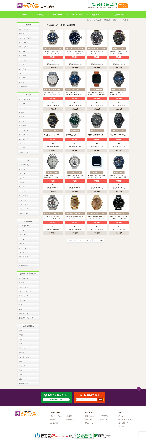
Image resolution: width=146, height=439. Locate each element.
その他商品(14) (23, 383)
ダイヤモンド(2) (23, 313)
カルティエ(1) (23, 191)
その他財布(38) (23, 213)
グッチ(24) (22, 178)
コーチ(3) (21, 182)
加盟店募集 (69, 416)
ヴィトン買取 (77, 15)
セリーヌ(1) (22, 148)
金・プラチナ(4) (23, 278)
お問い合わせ (122, 416)
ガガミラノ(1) (23, 69)
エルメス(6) (22, 103)
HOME (24, 15)
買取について (89, 423)
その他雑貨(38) (23, 265)
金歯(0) (21, 309)
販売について (89, 419)
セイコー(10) (22, 60)
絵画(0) (21, 370)
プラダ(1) (21, 243)
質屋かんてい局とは (56, 416)
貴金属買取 (119, 15)
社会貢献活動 (54, 423)
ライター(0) (22, 366)
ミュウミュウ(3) (23, 139)
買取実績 (40, 15)
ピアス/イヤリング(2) (25, 291)
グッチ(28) (22, 239)
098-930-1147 (104, 4)
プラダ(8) (21, 187)
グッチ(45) (22, 112)
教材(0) (21, 361)
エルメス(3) (22, 78)
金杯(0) (21, 304)
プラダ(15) (22, 121)
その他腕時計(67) (24, 86)
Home (89, 20)
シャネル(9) (22, 173)
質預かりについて (99, 15)
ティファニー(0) (23, 130)
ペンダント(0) (23, 300)
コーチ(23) (22, 117)
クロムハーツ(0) (23, 134)
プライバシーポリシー (124, 419)
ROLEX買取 (58, 15)
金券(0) (21, 335)
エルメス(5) (22, 169)
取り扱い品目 (104, 419)
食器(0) (21, 379)
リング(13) (22, 282)
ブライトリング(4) (24, 47)
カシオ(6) (21, 64)
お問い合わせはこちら (123, 5)
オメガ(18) (22, 33)
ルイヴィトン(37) (24, 165)
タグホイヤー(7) (23, 42)
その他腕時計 (124, 20)
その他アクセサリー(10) (26, 318)
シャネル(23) (22, 108)
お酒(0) (21, 330)
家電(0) (21, 343)
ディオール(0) (23, 143)
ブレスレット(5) (23, 296)
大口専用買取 (104, 416)
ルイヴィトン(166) (24, 99)
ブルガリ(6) (22, 51)
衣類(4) (21, 374)
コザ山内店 (97, 20)
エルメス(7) (22, 230)
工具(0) (21, 339)
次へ (95, 240)
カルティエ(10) (23, 248)
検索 (100, 399)
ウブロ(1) (21, 82)
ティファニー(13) (24, 252)
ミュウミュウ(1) (23, 204)
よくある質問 (122, 426)
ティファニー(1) (23, 195)
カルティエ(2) (23, 125)
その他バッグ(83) (24, 152)
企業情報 (52, 419)
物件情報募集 (70, 419)
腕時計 (115, 20)
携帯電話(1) (22, 348)
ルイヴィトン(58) (24, 226)
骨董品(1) (21, 352)
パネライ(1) (22, 73)
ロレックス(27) (23, 29)
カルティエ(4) (23, 55)
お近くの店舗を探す (123, 423)
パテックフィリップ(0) (25, 38)
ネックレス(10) (23, 287)
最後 (101, 240)
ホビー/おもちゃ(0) (24, 357)
